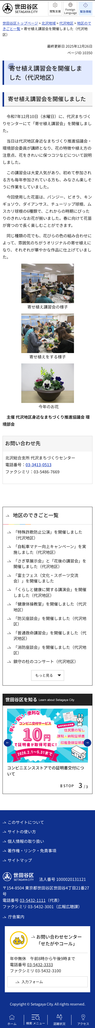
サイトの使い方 (22, 831)
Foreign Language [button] (70, 11)
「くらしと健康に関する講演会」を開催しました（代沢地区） (49, 592)
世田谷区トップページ (20, 23)
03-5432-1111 (33, 900)
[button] (55, 8)
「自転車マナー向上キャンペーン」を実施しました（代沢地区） (49, 549)
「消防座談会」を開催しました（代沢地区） (49, 650)
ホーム (11, 1023)
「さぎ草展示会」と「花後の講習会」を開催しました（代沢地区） (49, 563)
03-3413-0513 (38, 464)
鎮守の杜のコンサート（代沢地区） (45, 661)
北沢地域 (49, 23)
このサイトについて (26, 822)
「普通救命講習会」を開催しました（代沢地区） (49, 635)
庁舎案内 (16, 916)
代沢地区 (66, 23)
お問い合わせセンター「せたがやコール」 (59, 940)
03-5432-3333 (40, 964)
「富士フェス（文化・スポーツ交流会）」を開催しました (45, 578)
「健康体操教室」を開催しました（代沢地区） (49, 606)
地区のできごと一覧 (36, 515)
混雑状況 (59, 1023)
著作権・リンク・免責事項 (32, 850)
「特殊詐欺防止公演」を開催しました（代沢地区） (47, 534)
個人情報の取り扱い (26, 841)
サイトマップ (20, 860)
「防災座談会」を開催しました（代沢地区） (49, 621)
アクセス (83, 1023)
